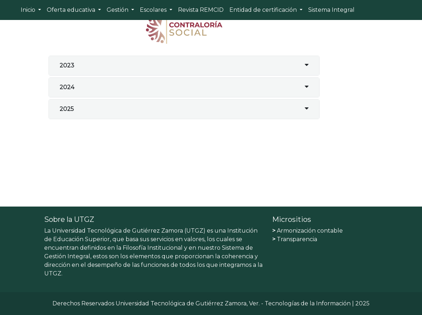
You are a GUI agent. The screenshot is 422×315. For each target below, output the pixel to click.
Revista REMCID (201, 9)
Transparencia (294, 239)
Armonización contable (307, 230)
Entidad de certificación (263, 9)
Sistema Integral (331, 9)
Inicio (29, 9)
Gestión (118, 9)
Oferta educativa (72, 9)
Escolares (154, 9)
